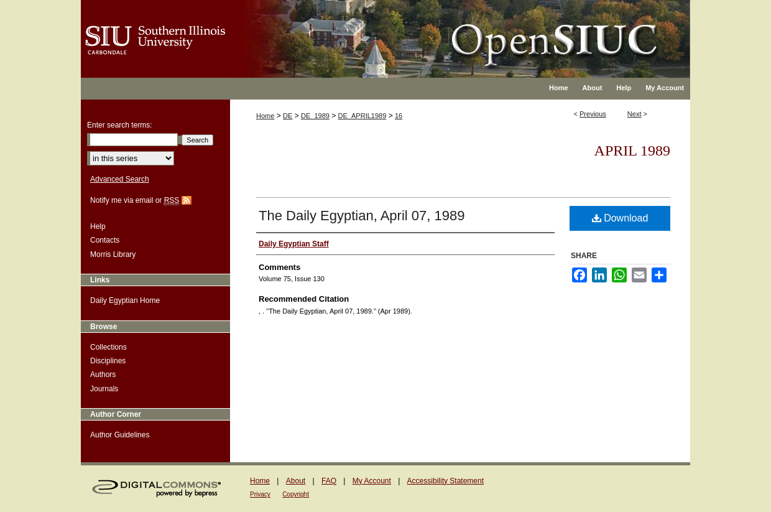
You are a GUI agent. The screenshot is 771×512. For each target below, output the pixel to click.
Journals (104, 388)
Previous (592, 114)
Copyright (295, 494)
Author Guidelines (119, 435)
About (295, 481)
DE (287, 115)
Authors (103, 374)
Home (265, 115)
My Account (372, 481)
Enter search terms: (119, 125)
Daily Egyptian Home (125, 300)
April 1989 (632, 150)
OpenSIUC (425, 31)
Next (634, 114)
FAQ (328, 481)
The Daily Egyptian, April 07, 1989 (361, 215)
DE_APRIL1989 (362, 115)
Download (620, 218)
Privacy (260, 494)
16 (398, 115)
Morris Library (113, 254)
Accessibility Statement (445, 481)
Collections (108, 347)
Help (98, 226)
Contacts (104, 240)
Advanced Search (119, 179)
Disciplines (108, 360)
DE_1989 (315, 115)
